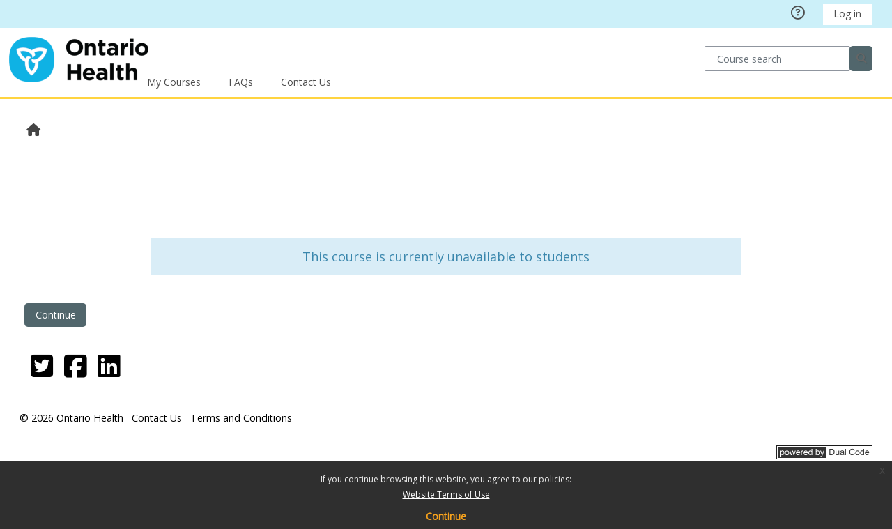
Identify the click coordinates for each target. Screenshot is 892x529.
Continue (446, 516)
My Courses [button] (174, 82)
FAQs (241, 82)
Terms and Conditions (241, 417)
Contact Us (306, 82)
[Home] (78, 57)
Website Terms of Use (446, 494)
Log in (847, 13)
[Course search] (777, 58)
